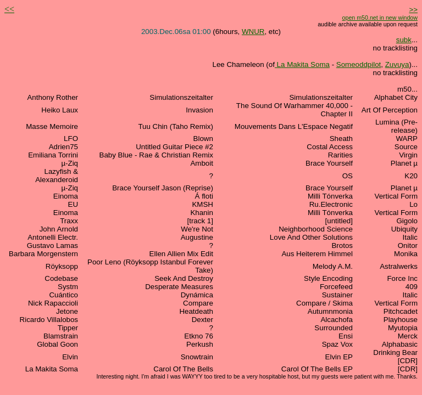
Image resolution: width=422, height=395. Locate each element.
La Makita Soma (302, 64)
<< (9, 9)
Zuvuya (397, 64)
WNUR (253, 31)
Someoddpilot (358, 64)
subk (404, 40)
